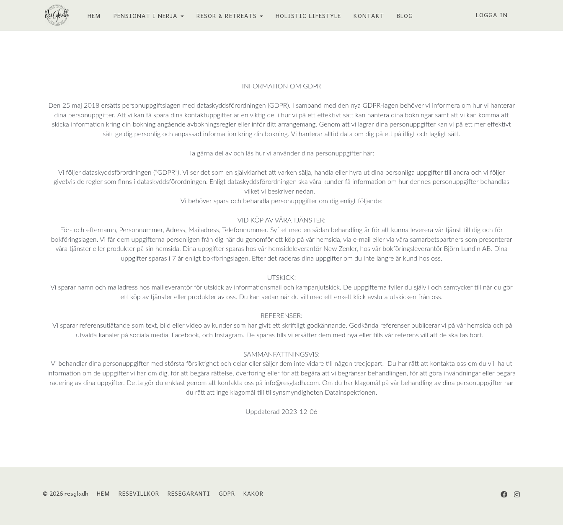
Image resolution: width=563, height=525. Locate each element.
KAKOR (253, 493)
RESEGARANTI (189, 493)
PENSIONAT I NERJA (146, 15)
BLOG (403, 15)
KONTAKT (366, 15)
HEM (92, 15)
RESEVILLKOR (139, 493)
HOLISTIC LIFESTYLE (306, 15)
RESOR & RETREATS (227, 15)
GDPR (227, 493)
